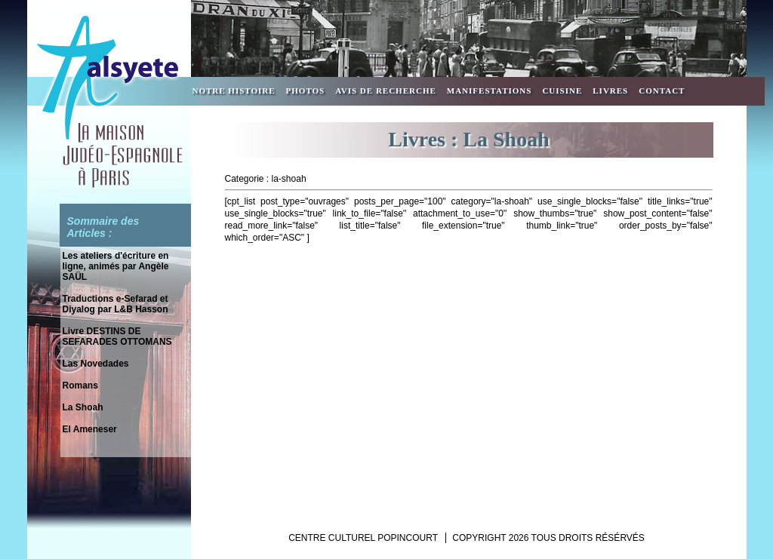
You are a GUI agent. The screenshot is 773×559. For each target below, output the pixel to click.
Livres (610, 90)
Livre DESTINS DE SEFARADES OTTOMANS (117, 336)
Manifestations (489, 90)
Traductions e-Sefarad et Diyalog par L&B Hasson (115, 304)
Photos (305, 90)
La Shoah (83, 407)
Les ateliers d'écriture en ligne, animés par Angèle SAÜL (116, 266)
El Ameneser (90, 429)
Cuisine (562, 90)
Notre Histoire (234, 90)
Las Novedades (96, 363)
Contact (662, 90)
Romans (80, 385)
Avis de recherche (385, 90)
